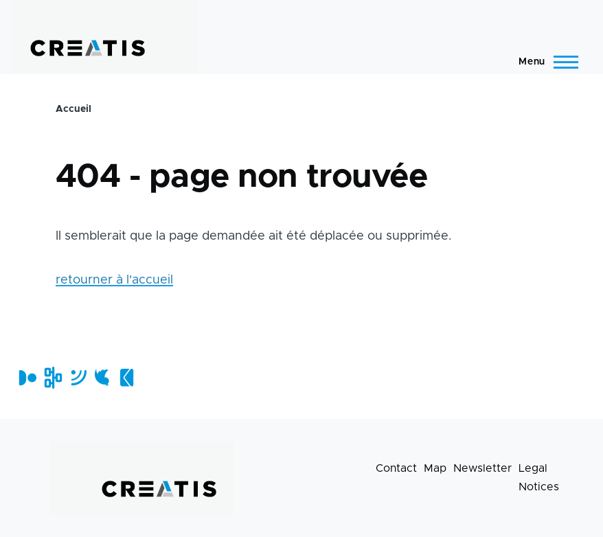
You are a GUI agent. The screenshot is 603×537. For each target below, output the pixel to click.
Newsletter (482, 468)
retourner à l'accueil (114, 280)
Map (435, 468)
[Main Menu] (544, 61)
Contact (396, 468)
